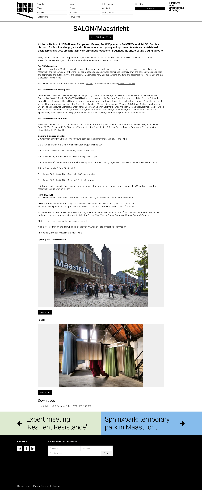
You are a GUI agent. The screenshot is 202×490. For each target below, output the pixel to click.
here (45, 221)
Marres (89, 83)
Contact (57, 486)
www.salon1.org (95, 226)
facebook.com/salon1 (116, 226)
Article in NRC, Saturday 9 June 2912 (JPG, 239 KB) (67, 406)
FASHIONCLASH (126, 83)
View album (44, 312)
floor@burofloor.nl (140, 186)
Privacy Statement (42, 486)
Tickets (150, 8)
